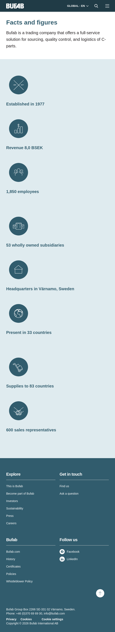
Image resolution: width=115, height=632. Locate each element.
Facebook (73, 551)
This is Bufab (14, 486)
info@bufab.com (54, 613)
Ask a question (69, 493)
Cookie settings (52, 619)
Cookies (26, 619)
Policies (11, 574)
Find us (64, 486)
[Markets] (77, 6)
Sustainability (14, 508)
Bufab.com (13, 551)
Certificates (13, 566)
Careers (11, 523)
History (10, 559)
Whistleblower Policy (19, 581)
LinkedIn (72, 559)
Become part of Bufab (20, 493)
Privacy (11, 619)
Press (10, 515)
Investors (12, 501)
